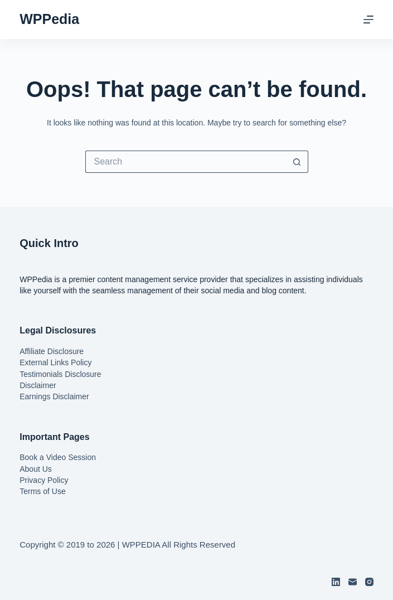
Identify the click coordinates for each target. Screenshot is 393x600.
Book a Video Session (58, 457)
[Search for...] (185, 162)
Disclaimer (38, 385)
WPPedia (49, 19)
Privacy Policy (44, 480)
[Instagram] (369, 582)
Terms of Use (42, 491)
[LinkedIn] (336, 582)
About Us (36, 468)
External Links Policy (55, 362)
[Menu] (368, 19)
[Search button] (297, 162)
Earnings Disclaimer (54, 396)
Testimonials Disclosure (60, 374)
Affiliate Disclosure (52, 351)
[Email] (352, 582)
